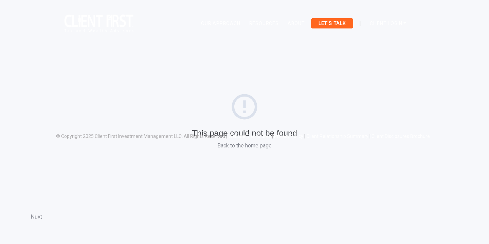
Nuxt (36, 217)
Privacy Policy (288, 136)
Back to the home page (244, 145)
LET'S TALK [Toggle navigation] (332, 23)
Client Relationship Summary (337, 136)
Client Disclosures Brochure (401, 136)
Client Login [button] (386, 23)
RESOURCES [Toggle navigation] (264, 23)
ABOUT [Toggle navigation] (296, 23)
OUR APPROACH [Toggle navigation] (220, 23)
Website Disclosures (249, 136)
